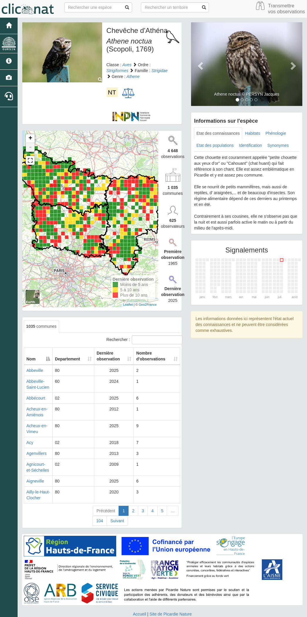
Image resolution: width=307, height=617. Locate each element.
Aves (126, 64)
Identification (250, 145)
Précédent (106, 510)
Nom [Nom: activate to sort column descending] (31, 359)
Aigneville (35, 481)
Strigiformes (118, 70)
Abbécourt (35, 398)
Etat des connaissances (218, 133)
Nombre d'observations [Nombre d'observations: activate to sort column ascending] (152, 356)
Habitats (252, 133)
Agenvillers (36, 453)
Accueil (139, 614)
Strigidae (159, 70)
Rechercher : (144, 339)
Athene (132, 76)
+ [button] (30, 138)
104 (99, 520)
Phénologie (275, 133)
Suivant (117, 520)
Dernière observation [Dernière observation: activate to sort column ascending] (110, 356)
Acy (29, 442)
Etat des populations (215, 145)
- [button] (30, 147)
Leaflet (128, 304)
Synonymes (278, 145)
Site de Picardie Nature (170, 614)
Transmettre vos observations (286, 8)
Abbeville (34, 370)
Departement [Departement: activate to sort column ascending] (74, 359)
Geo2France (147, 304)
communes (41, 326)
